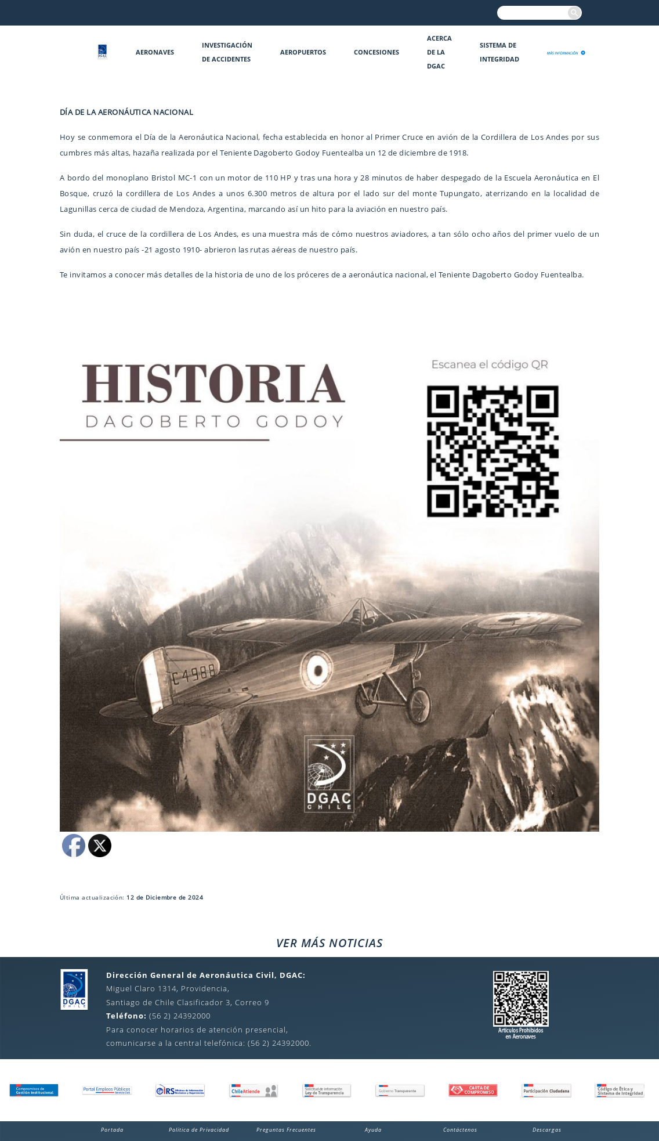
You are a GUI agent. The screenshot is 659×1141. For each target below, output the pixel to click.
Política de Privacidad (199, 1129)
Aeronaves (155, 52)
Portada (112, 1129)
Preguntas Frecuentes (286, 1129)
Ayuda (373, 1129)
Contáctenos (460, 1129)
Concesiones (376, 52)
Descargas (547, 1129)
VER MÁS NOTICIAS (329, 943)
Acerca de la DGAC (439, 52)
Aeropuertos (303, 52)
